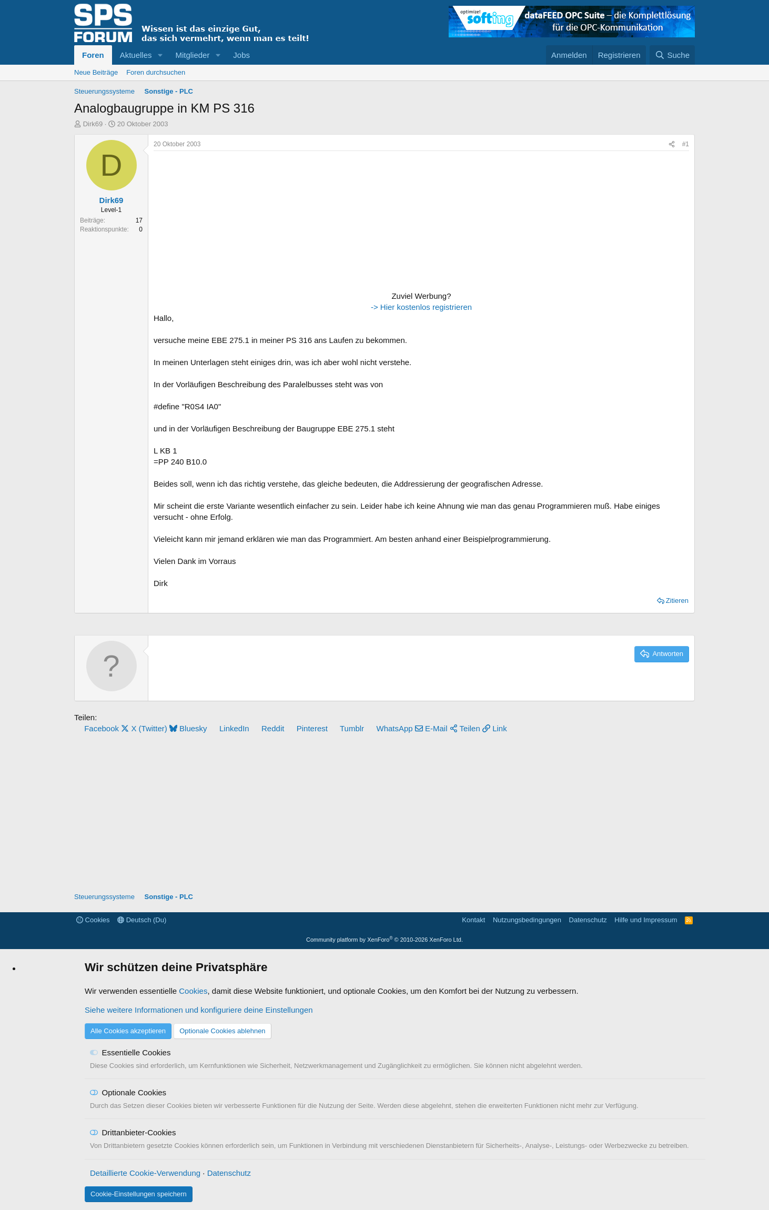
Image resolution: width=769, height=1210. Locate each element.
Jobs (241, 55)
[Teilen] (672, 144)
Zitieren (677, 600)
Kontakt (473, 920)
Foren (93, 55)
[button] (160, 55)
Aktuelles (136, 55)
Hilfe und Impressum (645, 920)
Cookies (93, 920)
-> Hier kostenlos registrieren (421, 306)
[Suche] (672, 55)
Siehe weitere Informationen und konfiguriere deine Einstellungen (199, 1009)
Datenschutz (588, 920)
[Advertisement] (219, 222)
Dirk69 (93, 124)
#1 (685, 144)
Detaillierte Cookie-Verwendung (145, 1172)
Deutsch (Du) (141, 920)
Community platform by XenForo (384, 939)
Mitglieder (192, 55)
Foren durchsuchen (155, 72)
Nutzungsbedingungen (527, 920)
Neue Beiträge (96, 72)
